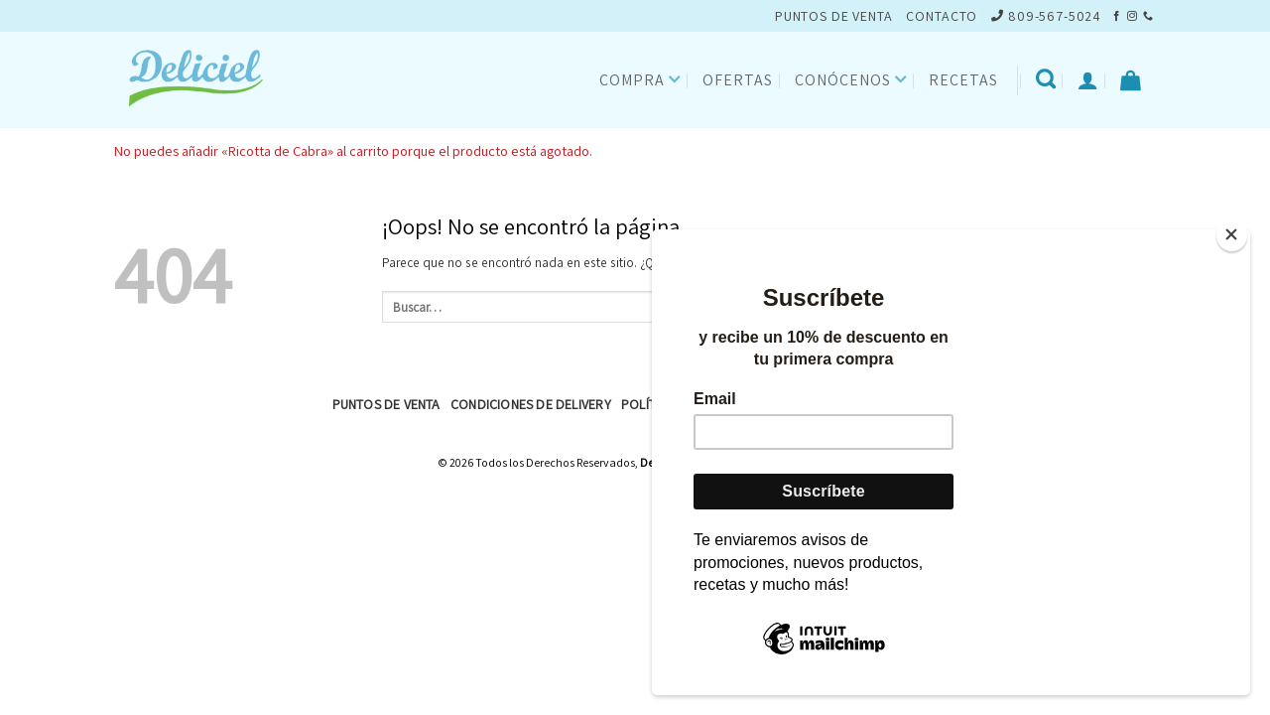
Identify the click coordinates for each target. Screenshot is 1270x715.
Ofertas (737, 80)
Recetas (963, 80)
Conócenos (851, 80)
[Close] (1231, 235)
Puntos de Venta (386, 404)
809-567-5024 (1046, 16)
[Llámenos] (1148, 16)
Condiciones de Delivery (530, 404)
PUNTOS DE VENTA (834, 16)
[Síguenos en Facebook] (1116, 16)
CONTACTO (941, 16)
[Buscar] (1046, 80)
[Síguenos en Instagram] (1132, 16)
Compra (640, 80)
